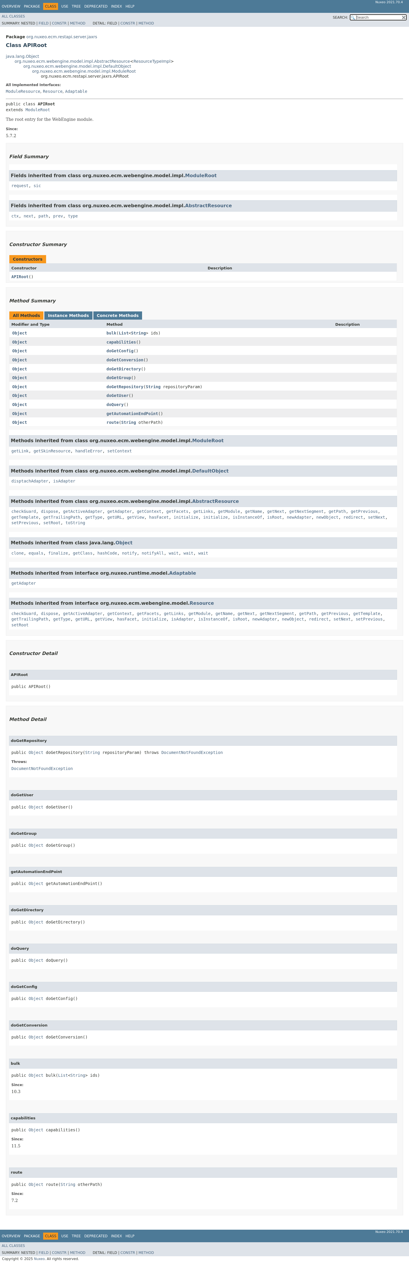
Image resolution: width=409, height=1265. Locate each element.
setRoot (52, 522)
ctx (15, 216)
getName (253, 511)
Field (43, 23)
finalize (58, 553)
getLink (20, 451)
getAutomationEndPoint (132, 413)
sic (37, 185)
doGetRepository (124, 386)
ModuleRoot (37, 109)
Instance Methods (68, 315)
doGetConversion (124, 360)
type (73, 216)
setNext (376, 517)
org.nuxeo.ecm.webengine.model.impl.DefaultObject (77, 66)
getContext (149, 511)
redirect (353, 517)
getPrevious (364, 511)
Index (116, 6)
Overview (11, 6)
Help (129, 6)
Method (77, 23)
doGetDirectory (123, 369)
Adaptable (76, 91)
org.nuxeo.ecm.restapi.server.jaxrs (61, 36)
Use (64, 6)
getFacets (177, 511)
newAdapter (299, 517)
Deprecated (96, 6)
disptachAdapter (29, 481)
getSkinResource (52, 451)
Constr (59, 23)
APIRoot (20, 276)
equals (36, 553)
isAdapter (64, 481)
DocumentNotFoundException (192, 752)
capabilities (121, 342)
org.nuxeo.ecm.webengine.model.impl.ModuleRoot (84, 71)
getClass (82, 553)
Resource (52, 91)
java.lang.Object (22, 56)
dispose (49, 511)
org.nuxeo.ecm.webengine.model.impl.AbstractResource (72, 61)
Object (19, 333)
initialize (186, 517)
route (112, 422)
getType (93, 517)
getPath (337, 511)
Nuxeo (39, 1259)
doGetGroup (118, 377)
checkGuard (23, 511)
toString (75, 522)
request (20, 185)
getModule (229, 511)
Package (32, 6)
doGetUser (117, 395)
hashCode (107, 553)
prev (58, 216)
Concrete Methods (118, 315)
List (124, 333)
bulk (111, 333)
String (138, 333)
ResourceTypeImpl (151, 61)
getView (135, 517)
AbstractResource (208, 205)
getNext (275, 511)
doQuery (115, 404)
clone (17, 553)
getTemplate (25, 517)
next (29, 216)
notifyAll (153, 553)
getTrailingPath (61, 517)
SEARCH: (340, 17)
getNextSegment (306, 511)
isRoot (274, 517)
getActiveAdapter (82, 511)
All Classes (13, 16)
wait (174, 553)
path (43, 216)
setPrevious (25, 522)
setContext (119, 451)
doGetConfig (120, 351)
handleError (88, 451)
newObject (327, 517)
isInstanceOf (247, 517)
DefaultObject (210, 471)
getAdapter (119, 511)
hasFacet (159, 517)
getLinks (203, 511)
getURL (114, 517)
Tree (76, 6)
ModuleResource (23, 91)
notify (129, 553)
